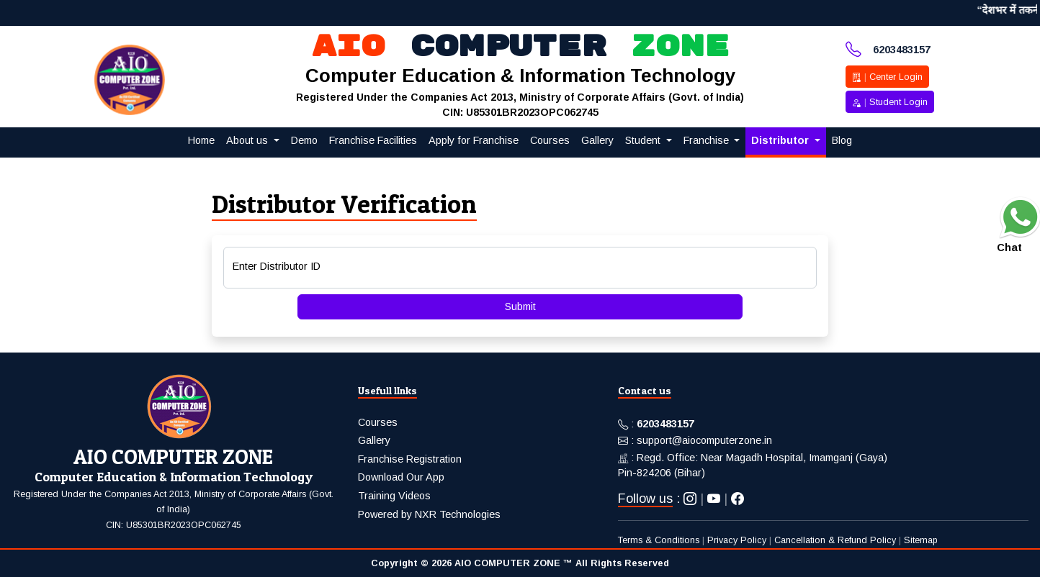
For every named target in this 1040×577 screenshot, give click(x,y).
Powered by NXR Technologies (429, 514)
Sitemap (921, 540)
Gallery (374, 440)
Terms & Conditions (658, 540)
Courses (378, 422)
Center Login (887, 77)
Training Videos (394, 495)
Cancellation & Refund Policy (835, 540)
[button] (252, 141)
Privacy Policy (736, 540)
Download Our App (401, 477)
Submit (520, 306)
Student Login (890, 102)
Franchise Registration (410, 459)
